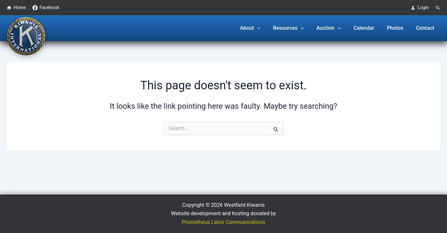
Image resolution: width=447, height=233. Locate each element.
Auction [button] (337, 28)
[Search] (438, 8)
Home (16, 7)
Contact (426, 28)
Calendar (369, 28)
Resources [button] (299, 28)
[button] (270, 28)
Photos (398, 28)
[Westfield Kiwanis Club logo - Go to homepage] (25, 36)
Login (419, 7)
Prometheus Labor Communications (223, 222)
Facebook (45, 7)
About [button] (263, 28)
